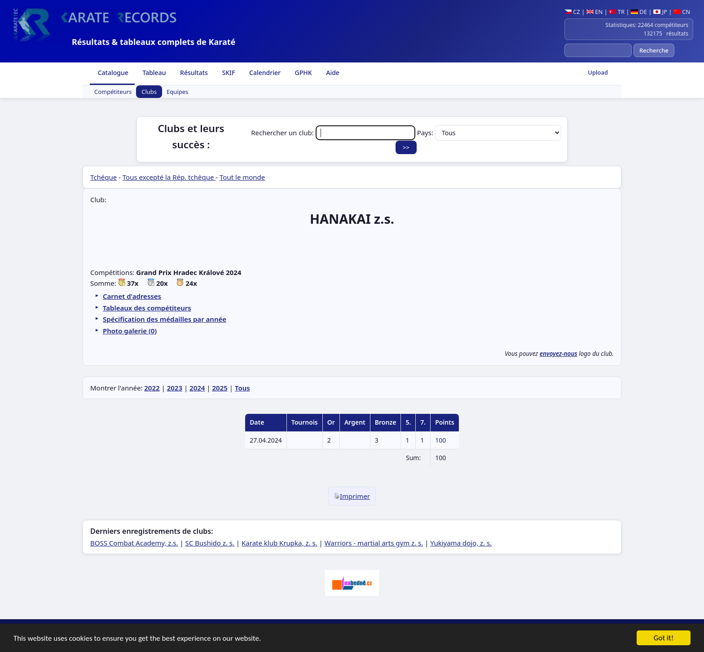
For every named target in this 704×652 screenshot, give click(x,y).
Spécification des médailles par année (164, 319)
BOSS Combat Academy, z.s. (134, 542)
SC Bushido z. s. (209, 542)
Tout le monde (242, 177)
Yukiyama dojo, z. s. (461, 542)
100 (440, 440)
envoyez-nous (558, 354)
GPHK (302, 72)
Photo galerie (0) (130, 330)
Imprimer (352, 496)
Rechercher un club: (334, 132)
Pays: (489, 132)
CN (681, 12)
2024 (197, 387)
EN (594, 12)
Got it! (663, 638)
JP (660, 12)
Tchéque (103, 177)
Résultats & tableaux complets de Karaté (153, 41)
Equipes (177, 92)
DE (639, 12)
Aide (332, 72)
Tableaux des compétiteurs (147, 307)
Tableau (153, 72)
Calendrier (263, 72)
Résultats (192, 72)
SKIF (227, 72)
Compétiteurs (113, 92)
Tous (242, 387)
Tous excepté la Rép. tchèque (169, 177)
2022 (151, 387)
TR (617, 12)
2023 (174, 387)
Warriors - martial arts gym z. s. (374, 542)
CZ (572, 12)
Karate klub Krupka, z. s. (279, 542)
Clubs (149, 92)
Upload (598, 72)
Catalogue (112, 72)
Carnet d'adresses (132, 296)
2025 (219, 387)
